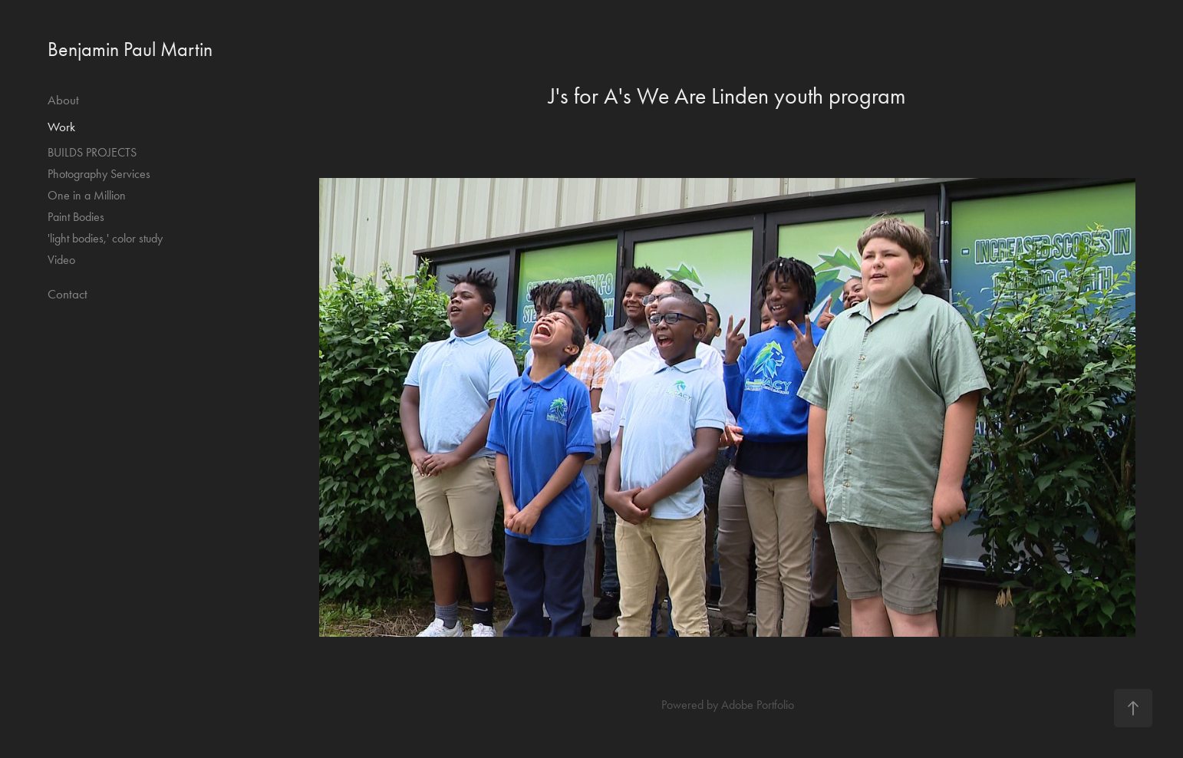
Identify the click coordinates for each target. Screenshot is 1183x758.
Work (61, 126)
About (63, 99)
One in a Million (87, 195)
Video (61, 259)
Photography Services (99, 173)
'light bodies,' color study (105, 238)
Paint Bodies (76, 216)
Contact (67, 294)
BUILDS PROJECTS (92, 152)
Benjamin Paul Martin (130, 49)
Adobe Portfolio (757, 704)
